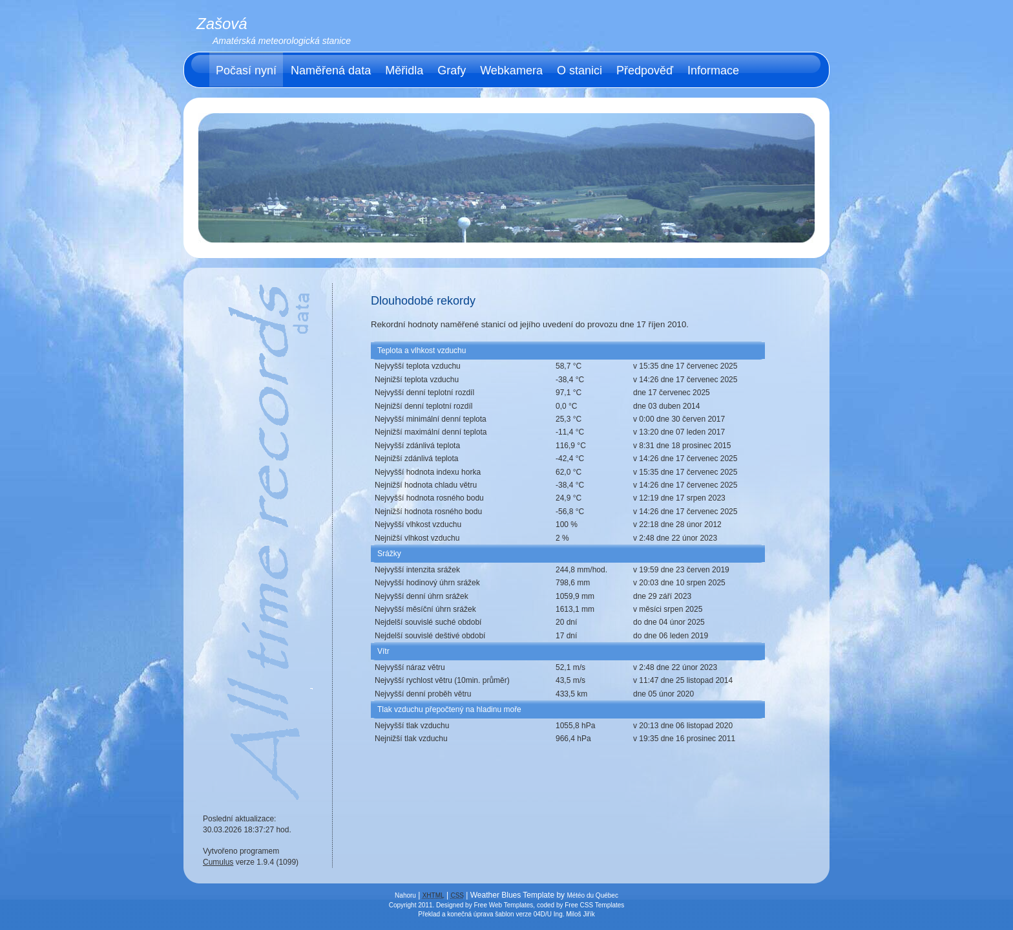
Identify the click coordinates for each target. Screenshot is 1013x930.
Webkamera (511, 70)
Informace (713, 70)
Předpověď (644, 70)
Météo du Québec (592, 895)
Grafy (451, 70)
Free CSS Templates (594, 905)
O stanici (579, 70)
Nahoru (405, 895)
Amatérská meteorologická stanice (282, 41)
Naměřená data (331, 70)
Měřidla (404, 70)
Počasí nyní (246, 70)
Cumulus (218, 862)
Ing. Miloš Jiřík (574, 914)
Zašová (221, 23)
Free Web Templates (503, 905)
